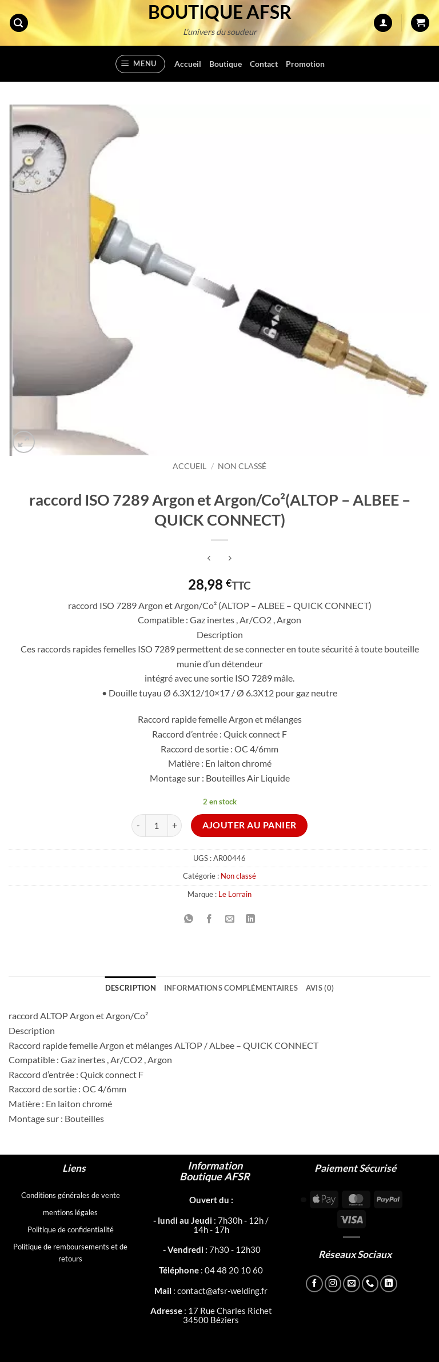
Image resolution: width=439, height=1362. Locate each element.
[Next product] (209, 559)
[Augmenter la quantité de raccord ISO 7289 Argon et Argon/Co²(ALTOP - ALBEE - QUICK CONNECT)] (175, 825)
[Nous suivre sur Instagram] (333, 1283)
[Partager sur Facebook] (208, 919)
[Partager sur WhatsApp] (188, 919)
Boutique (225, 64)
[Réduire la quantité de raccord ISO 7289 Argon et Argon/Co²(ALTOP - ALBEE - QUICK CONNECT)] (138, 825)
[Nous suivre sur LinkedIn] (388, 1283)
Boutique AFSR (220, 12)
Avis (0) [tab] (320, 987)
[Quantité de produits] (156, 825)
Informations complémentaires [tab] (231, 987)
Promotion (305, 64)
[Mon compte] (383, 23)
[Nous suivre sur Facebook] (314, 1283)
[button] (19, 23)
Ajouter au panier (249, 825)
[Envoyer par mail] (230, 919)
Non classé (242, 466)
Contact (264, 64)
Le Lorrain (235, 894)
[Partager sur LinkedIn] (250, 919)
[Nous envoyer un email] (351, 1283)
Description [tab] (130, 987)
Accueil (187, 64)
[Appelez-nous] (370, 1283)
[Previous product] (230, 559)
